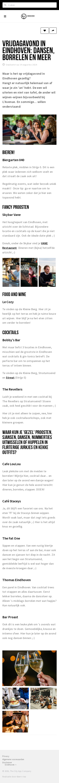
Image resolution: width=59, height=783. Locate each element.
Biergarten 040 (13, 160)
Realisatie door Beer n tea (14, 776)
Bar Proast (10, 617)
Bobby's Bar (11, 340)
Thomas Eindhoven (16, 580)
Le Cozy (8, 302)
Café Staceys (11, 501)
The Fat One (11, 538)
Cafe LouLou (11, 464)
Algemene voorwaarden (13, 759)
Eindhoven (10, 764)
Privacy (5, 756)
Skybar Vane (11, 214)
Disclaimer (7, 762)
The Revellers (12, 389)
